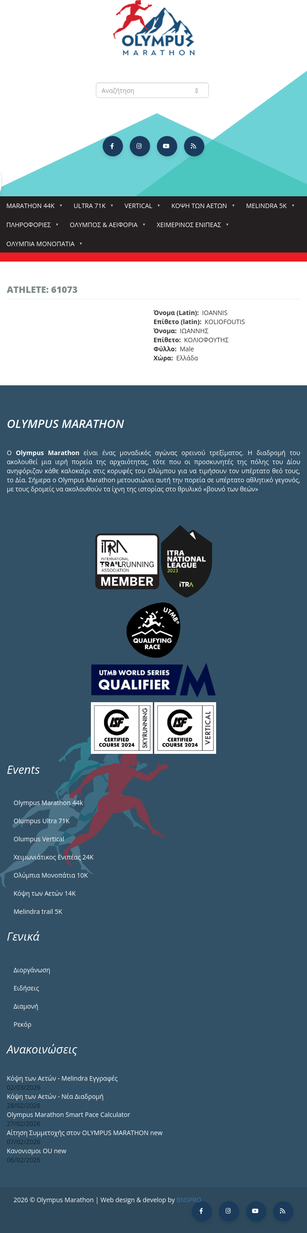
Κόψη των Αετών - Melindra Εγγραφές (62, 1078)
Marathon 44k (32, 208)
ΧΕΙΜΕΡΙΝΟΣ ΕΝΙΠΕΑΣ (190, 227)
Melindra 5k (268, 208)
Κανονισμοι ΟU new (36, 1150)
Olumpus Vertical (39, 839)
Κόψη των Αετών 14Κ (45, 893)
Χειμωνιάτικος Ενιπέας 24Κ (54, 857)
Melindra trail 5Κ (38, 911)
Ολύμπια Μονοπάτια (42, 246)
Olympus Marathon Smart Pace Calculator (68, 1114)
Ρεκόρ (22, 1024)
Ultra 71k (91, 208)
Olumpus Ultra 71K (42, 820)
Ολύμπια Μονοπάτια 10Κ (51, 875)
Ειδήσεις (26, 988)
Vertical (140, 208)
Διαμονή (26, 1006)
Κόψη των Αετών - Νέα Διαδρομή (55, 1096)
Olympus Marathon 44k (48, 802)
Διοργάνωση (32, 970)
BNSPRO (188, 1199)
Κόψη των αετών (201, 208)
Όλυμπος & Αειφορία (105, 227)
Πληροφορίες (30, 227)
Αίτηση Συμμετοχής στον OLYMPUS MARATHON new (84, 1132)
